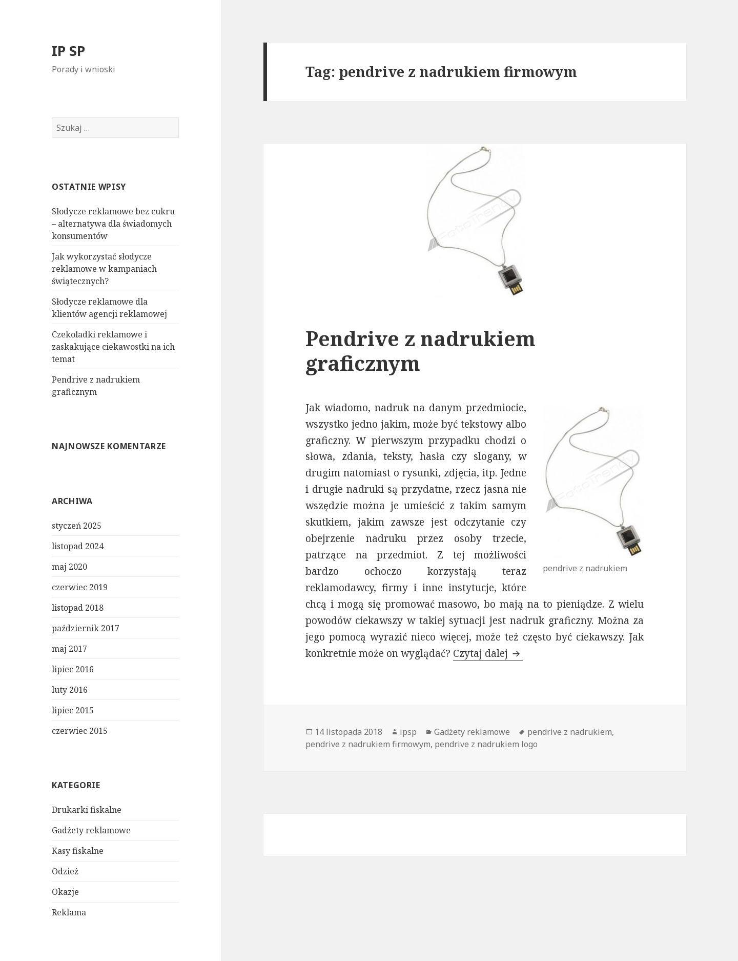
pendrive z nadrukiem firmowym (367, 744)
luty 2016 (70, 689)
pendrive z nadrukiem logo (486, 744)
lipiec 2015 (73, 710)
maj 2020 (69, 566)
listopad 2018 (78, 607)
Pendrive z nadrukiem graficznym (420, 350)
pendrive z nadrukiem (569, 731)
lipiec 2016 (73, 669)
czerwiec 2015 (80, 730)
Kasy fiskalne (78, 850)
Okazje (65, 891)
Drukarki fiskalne (86, 809)
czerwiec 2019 (80, 587)
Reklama (69, 912)
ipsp (408, 731)
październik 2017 (85, 628)
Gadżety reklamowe (91, 830)
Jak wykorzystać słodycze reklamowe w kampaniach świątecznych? (104, 269)
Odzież (65, 871)
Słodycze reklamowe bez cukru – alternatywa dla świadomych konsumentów (113, 224)
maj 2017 (69, 648)
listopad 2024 (78, 546)
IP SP (68, 50)
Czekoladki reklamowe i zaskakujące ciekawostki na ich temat (113, 347)
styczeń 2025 (76, 525)
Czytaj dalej (488, 653)
